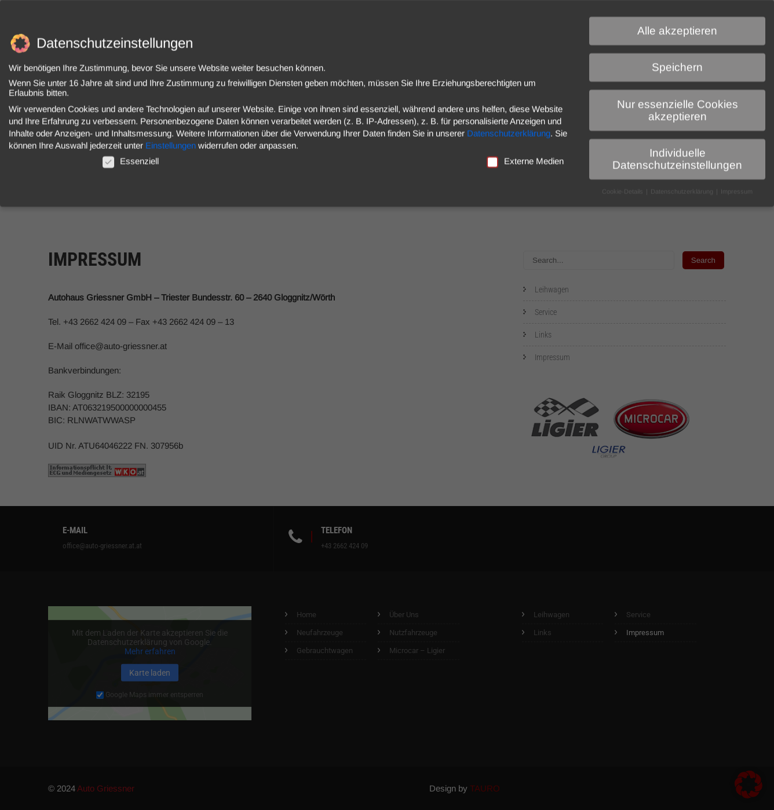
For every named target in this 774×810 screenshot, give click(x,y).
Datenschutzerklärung (508, 128)
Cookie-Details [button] (623, 186)
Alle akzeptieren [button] (677, 26)
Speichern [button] (677, 63)
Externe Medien (525, 156)
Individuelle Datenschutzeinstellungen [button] (677, 154)
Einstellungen (170, 140)
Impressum (737, 186)
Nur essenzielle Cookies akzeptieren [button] (677, 105)
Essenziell (131, 156)
